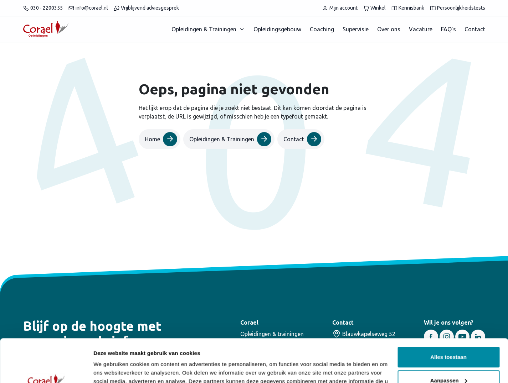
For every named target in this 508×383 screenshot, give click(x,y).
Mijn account (340, 8)
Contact (475, 29)
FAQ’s (448, 29)
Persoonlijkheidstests (457, 8)
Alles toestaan (448, 317)
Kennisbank (407, 8)
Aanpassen (448, 340)
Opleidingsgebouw (277, 29)
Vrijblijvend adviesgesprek (146, 8)
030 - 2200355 (43, 8)
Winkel (374, 8)
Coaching (322, 29)
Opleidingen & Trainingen (203, 29)
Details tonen (110, 369)
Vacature (420, 29)
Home (161, 139)
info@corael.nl (88, 8)
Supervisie (356, 29)
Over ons (388, 29)
